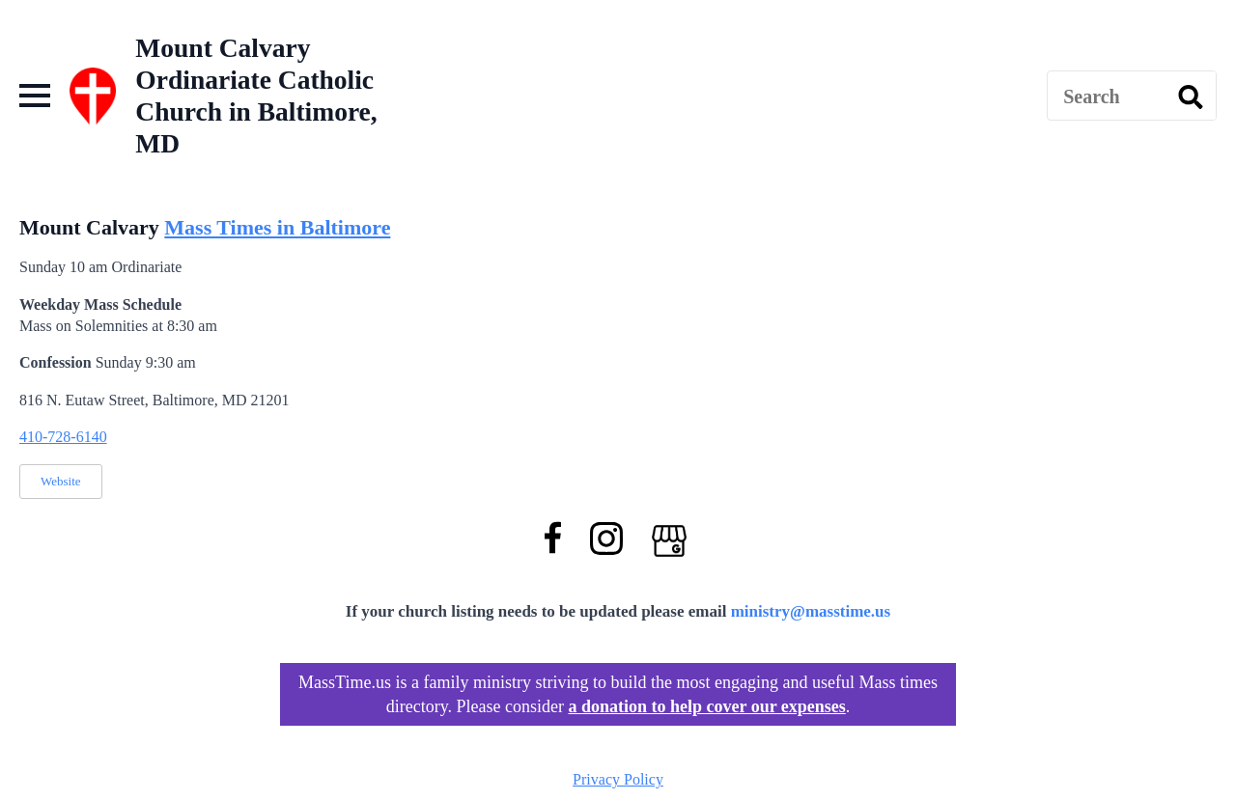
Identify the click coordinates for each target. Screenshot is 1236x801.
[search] (1191, 96)
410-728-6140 (63, 436)
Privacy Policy (618, 779)
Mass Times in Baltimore (277, 227)
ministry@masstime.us (811, 611)
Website (61, 481)
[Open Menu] (34, 95)
